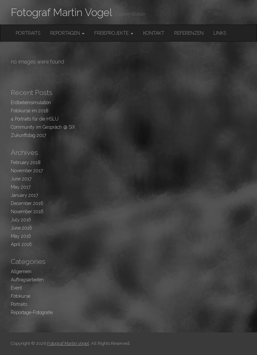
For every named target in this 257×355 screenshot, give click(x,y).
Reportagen (67, 33)
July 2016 (21, 219)
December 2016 (27, 203)
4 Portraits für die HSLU (35, 118)
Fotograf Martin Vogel (61, 12)
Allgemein (21, 271)
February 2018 (26, 162)
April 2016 (21, 244)
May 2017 (20, 187)
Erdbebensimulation (31, 102)
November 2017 (27, 170)
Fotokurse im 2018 (29, 110)
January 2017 (24, 195)
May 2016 (21, 236)
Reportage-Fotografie (32, 312)
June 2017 (21, 178)
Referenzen (189, 33)
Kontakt (153, 33)
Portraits (28, 33)
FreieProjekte (113, 33)
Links (219, 33)
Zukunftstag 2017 (28, 135)
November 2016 (27, 211)
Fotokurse (20, 296)
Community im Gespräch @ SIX (43, 127)
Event (16, 287)
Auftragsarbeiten (27, 279)
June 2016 (21, 228)
